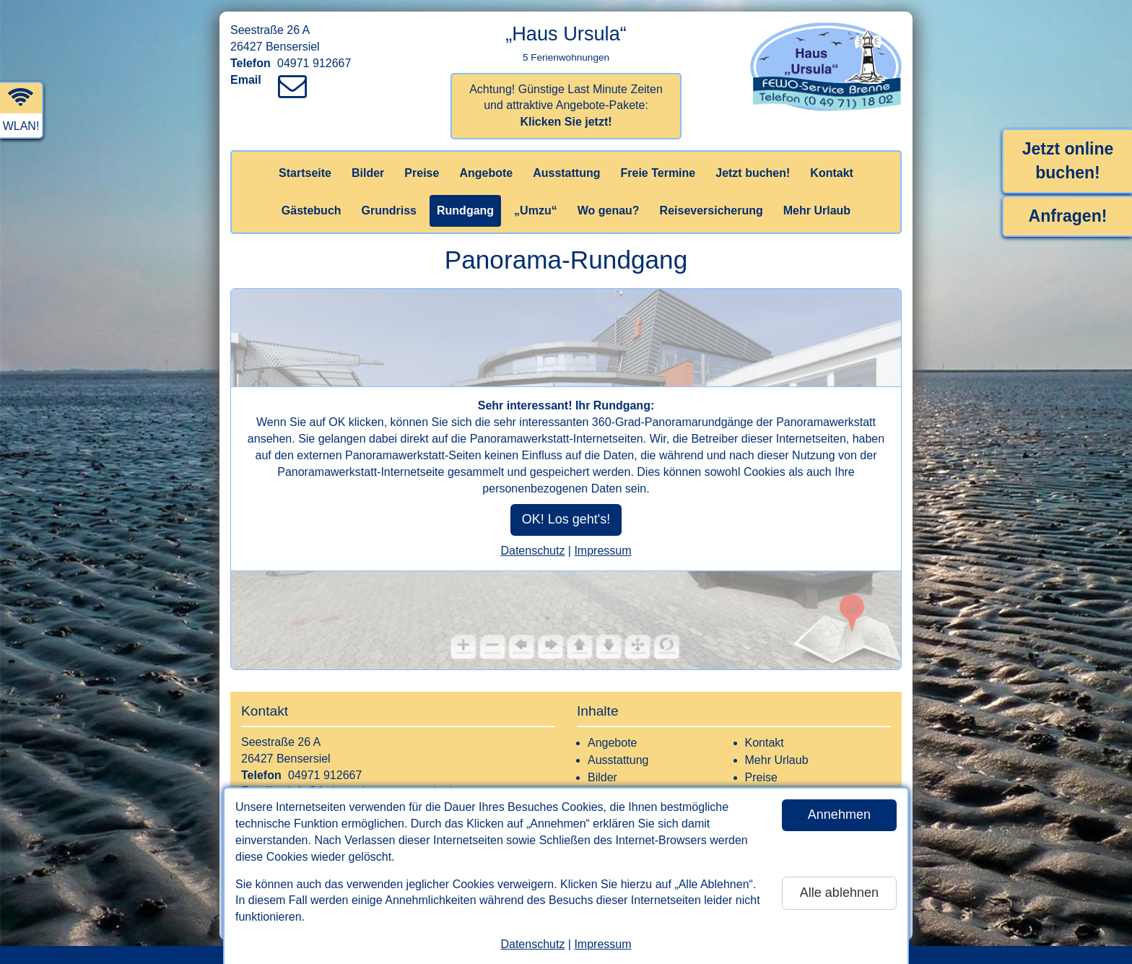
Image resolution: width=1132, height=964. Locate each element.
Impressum (602, 944)
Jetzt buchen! (752, 173)
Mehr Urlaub (816, 210)
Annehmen (839, 814)
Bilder (368, 173)
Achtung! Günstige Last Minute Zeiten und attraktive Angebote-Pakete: (566, 106)
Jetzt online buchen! (1068, 160)
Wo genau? (609, 210)
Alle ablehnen (839, 892)
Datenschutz (532, 944)
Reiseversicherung (711, 210)
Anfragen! (1068, 216)
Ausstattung (566, 173)
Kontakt (831, 173)
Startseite (305, 173)
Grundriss (389, 210)
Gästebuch (311, 210)
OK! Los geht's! (566, 520)
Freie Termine (657, 173)
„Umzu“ (535, 210)
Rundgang (465, 210)
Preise (421, 173)
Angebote (486, 173)
